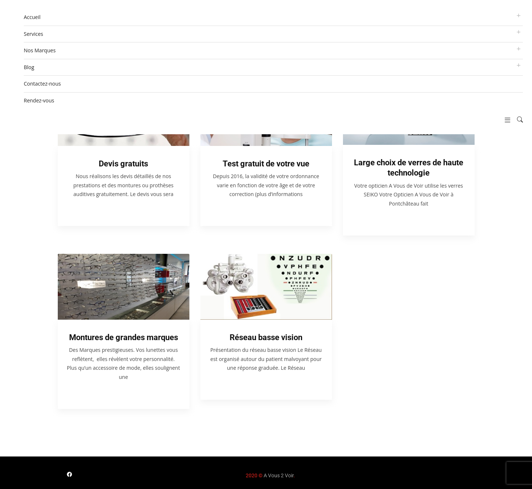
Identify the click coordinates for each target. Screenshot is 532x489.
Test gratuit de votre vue (266, 163)
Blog (29, 67)
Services (33, 33)
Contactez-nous (42, 83)
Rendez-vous (39, 100)
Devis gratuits (123, 163)
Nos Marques (40, 50)
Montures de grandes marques (123, 337)
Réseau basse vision (266, 337)
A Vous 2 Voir (279, 475)
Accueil (32, 17)
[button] (505, 119)
